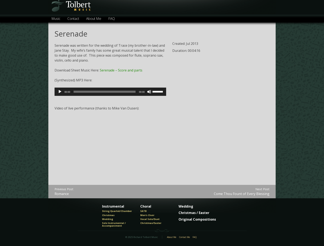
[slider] (105, 92)
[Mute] (149, 92)
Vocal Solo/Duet (150, 219)
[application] (110, 92)
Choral (145, 206)
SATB (143, 211)
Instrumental (113, 206)
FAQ (111, 18)
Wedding (107, 219)
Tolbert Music (70, 7)
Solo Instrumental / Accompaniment (114, 224)
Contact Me (184, 237)
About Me (93, 18)
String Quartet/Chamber (117, 211)
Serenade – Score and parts (121, 70)
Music (55, 18)
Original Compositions (197, 219)
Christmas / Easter (194, 213)
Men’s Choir (147, 215)
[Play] (60, 92)
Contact (73, 18)
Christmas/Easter (150, 223)
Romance (64, 191)
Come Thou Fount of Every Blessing (241, 191)
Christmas (108, 215)
